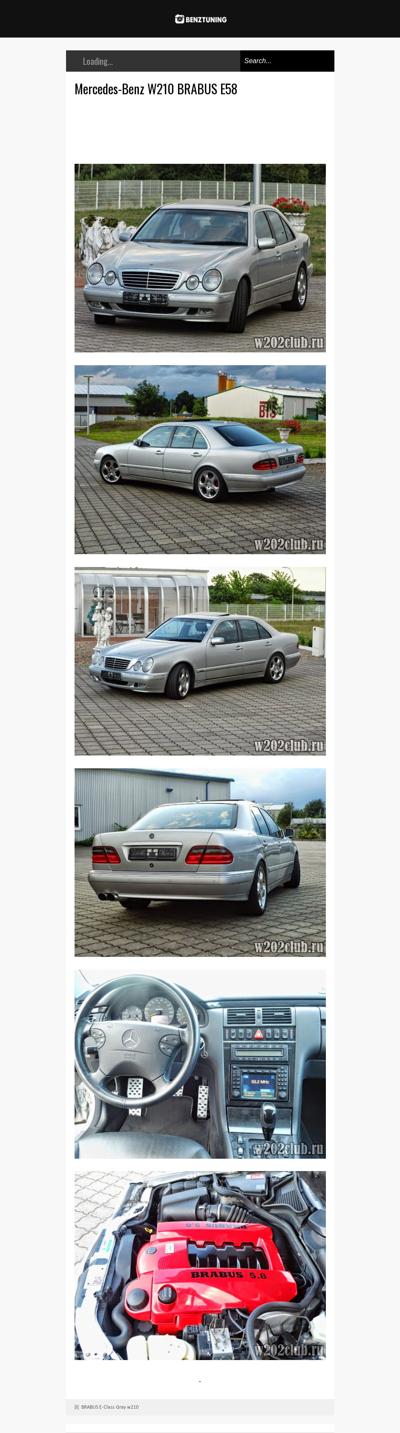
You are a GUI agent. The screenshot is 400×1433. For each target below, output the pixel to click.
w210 (132, 1407)
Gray (121, 1407)
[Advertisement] (202, 129)
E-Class (107, 1407)
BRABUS (89, 1407)
